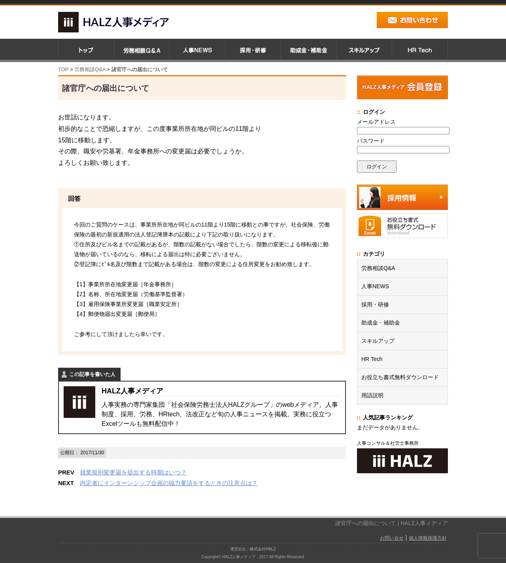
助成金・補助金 (380, 322)
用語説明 (372, 395)
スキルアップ (378, 341)
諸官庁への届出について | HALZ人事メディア (391, 523)
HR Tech (371, 359)
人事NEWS (375, 286)
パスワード (371, 141)
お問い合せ (392, 538)
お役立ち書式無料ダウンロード (400, 377)
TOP (63, 69)
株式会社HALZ (263, 549)
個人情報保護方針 (428, 538)
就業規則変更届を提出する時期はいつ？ (133, 472)
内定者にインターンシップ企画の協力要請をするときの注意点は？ (169, 483)
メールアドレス (376, 122)
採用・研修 (375, 304)
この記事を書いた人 (92, 374)
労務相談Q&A (90, 69)
